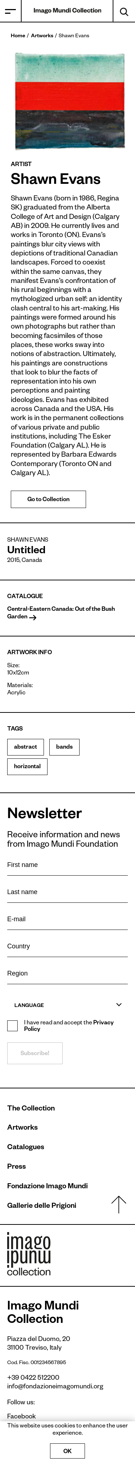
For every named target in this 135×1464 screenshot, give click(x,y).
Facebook (18, 1417)
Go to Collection (48, 500)
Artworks (42, 36)
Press (16, 1168)
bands (64, 748)
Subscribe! (35, 1054)
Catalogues (25, 1148)
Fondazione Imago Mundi (47, 1187)
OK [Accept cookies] (67, 1452)
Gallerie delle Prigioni (41, 1207)
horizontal (27, 767)
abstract (25, 748)
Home (18, 36)
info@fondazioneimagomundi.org (55, 1387)
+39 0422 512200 (33, 1378)
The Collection (31, 1109)
